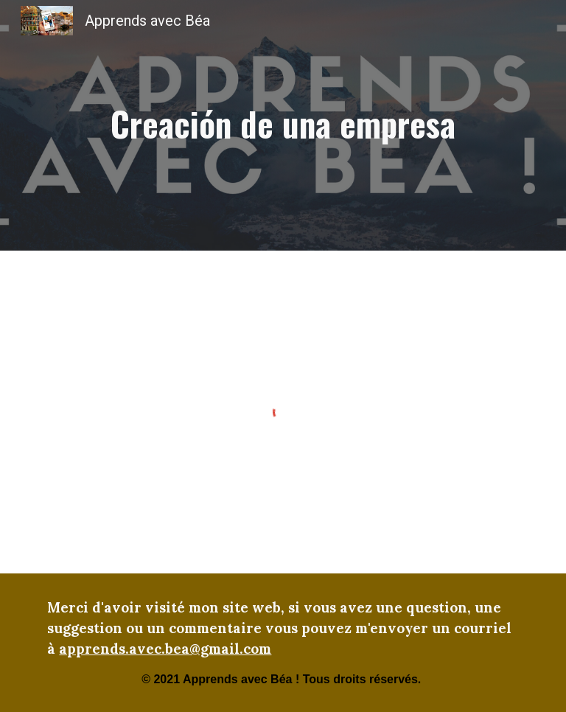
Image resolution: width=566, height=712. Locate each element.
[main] (283, 125)
